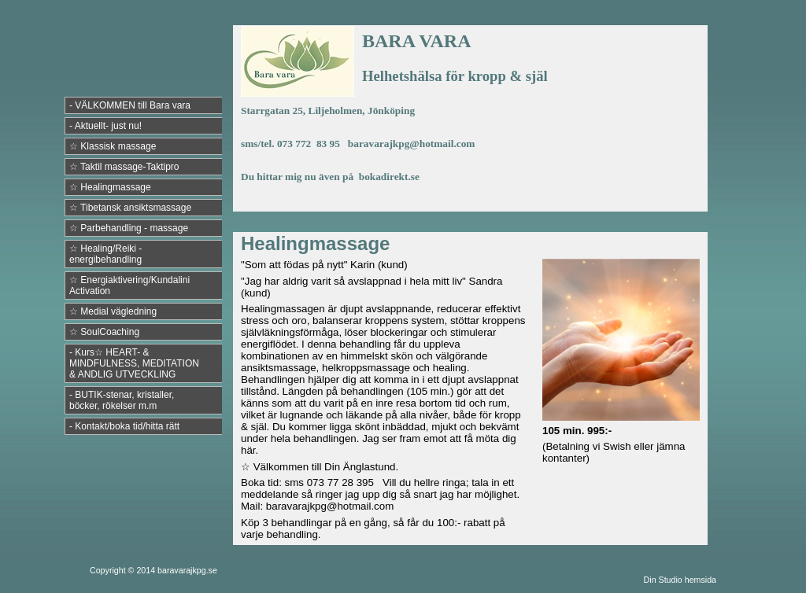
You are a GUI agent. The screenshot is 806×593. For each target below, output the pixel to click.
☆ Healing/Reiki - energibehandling (105, 254)
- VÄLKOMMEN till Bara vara (129, 105)
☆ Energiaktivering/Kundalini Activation (129, 285)
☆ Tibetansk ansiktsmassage (130, 207)
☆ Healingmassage (110, 187)
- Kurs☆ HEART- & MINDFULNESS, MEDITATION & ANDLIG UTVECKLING (134, 363)
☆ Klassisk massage (112, 146)
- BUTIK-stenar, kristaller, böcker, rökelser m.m (121, 400)
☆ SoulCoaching (104, 331)
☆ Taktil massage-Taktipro (124, 166)
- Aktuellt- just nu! (105, 125)
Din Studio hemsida (680, 579)
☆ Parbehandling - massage (128, 228)
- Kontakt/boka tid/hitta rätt (124, 426)
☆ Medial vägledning (113, 311)
